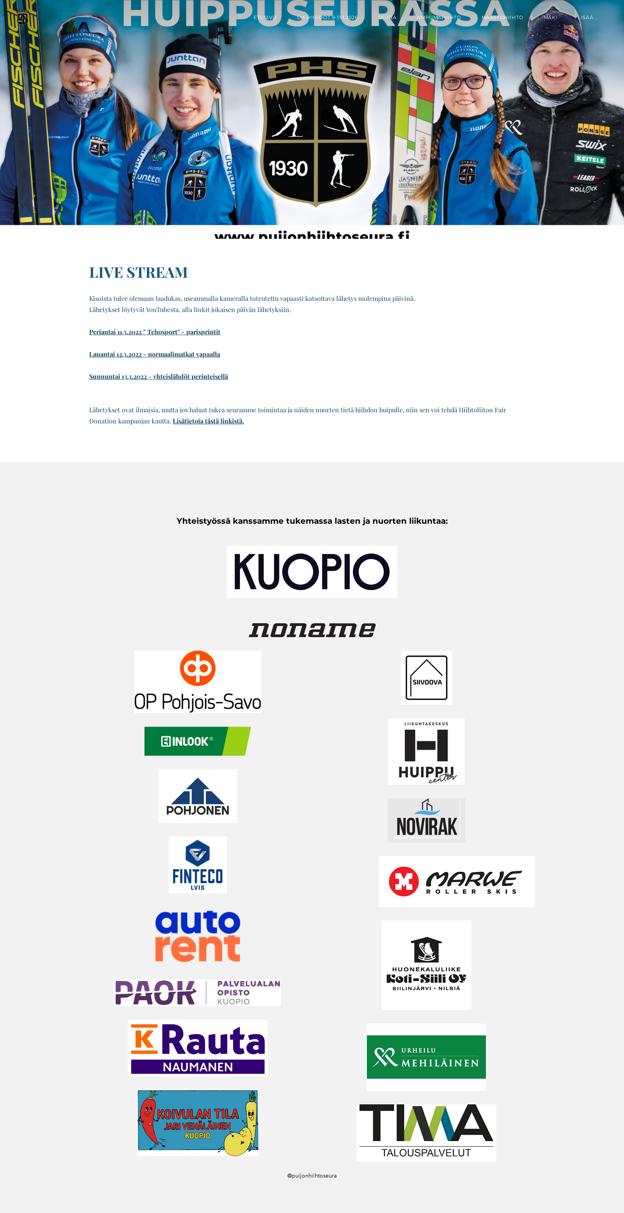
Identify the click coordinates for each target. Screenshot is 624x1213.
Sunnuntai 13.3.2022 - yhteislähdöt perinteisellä (158, 376)
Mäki (551, 17)
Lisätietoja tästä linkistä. (208, 421)
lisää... (588, 17)
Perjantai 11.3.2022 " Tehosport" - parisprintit (154, 332)
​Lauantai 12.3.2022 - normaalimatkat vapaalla (154, 354)
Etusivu (265, 17)
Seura (387, 17)
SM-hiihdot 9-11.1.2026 (327, 17)
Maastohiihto (502, 17)
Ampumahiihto (439, 17)
